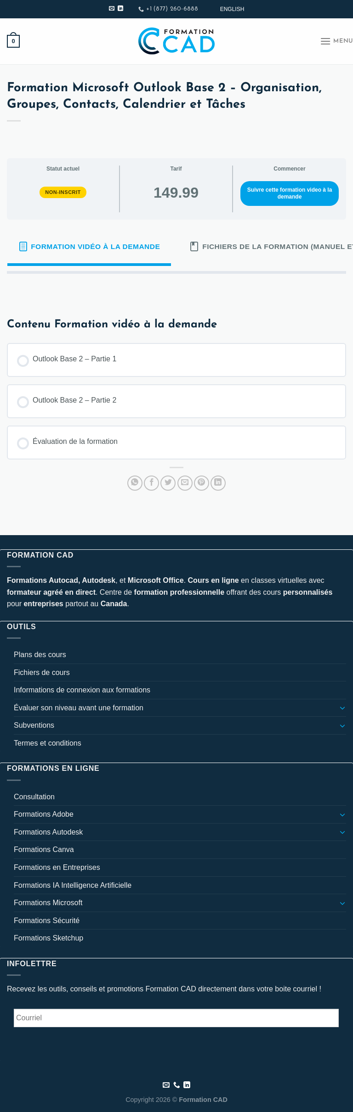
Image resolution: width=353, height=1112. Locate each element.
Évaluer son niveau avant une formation (78, 708)
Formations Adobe (44, 814)
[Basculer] (342, 707)
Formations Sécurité (47, 920)
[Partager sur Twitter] (168, 483)
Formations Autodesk (48, 832)
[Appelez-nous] (176, 1085)
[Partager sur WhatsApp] (134, 483)
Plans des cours (40, 654)
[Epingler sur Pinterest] (201, 483)
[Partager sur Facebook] (151, 483)
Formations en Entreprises (57, 867)
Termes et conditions (47, 743)
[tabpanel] (176, 288)
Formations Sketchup (48, 938)
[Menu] (336, 41)
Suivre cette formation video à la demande (289, 193)
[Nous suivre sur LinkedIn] (120, 9)
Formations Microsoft (48, 903)
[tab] (89, 246)
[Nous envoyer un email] (111, 9)
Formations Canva (44, 849)
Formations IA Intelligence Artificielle (72, 885)
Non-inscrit (63, 192)
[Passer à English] (232, 9)
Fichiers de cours (42, 672)
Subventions (34, 725)
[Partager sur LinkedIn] (218, 483)
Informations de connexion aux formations (82, 690)
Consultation (34, 797)
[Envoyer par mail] (185, 483)
